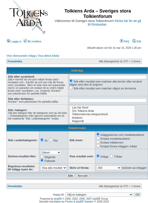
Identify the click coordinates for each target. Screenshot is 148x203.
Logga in (14, 41)
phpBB (58, 198)
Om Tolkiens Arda (102, 111)
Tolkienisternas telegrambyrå (102, 114)
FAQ (124, 41)
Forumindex (15, 61)
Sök (136, 41)
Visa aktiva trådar (48, 55)
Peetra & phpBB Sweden (79, 201)
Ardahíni (102, 118)
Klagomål (102, 121)
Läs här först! (102, 107)
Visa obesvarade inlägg (20, 55)
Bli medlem (32, 41)
